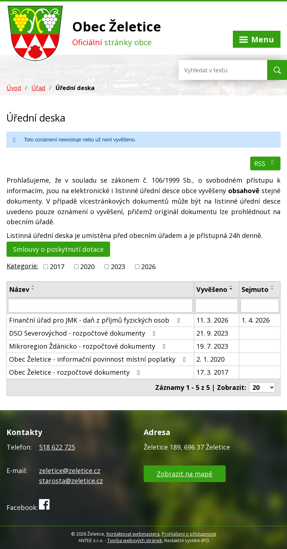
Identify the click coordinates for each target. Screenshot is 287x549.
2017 (57, 266)
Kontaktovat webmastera (133, 534)
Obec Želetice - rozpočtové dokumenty (76, 372)
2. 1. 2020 (210, 359)
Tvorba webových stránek (134, 540)
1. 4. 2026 (256, 320)
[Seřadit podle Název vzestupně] (33, 286)
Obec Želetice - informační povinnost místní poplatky (99, 359)
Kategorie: (22, 265)
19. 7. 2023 (212, 346)
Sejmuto (255, 289)
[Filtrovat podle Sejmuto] (259, 305)
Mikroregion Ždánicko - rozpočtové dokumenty (89, 346)
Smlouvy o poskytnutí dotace (58, 249)
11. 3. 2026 (212, 320)
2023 (118, 266)
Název (19, 289)
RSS (265, 163)
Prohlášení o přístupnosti (189, 534)
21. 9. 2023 (212, 333)
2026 (148, 266)
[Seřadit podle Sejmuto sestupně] (273, 289)
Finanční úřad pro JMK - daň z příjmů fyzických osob (96, 320)
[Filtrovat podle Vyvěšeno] (216, 305)
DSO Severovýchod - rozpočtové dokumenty (83, 333)
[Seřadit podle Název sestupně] (33, 289)
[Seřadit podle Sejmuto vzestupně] (273, 286)
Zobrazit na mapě (184, 473)
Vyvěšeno (211, 289)
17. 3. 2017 (212, 372)
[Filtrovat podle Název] (100, 305)
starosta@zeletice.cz (71, 480)
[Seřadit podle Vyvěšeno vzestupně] (231, 286)
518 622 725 (57, 447)
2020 (87, 266)
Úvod (13, 88)
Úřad (38, 88)
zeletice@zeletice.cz (69, 470)
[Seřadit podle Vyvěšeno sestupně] (231, 289)
